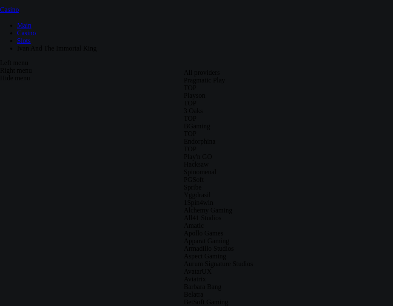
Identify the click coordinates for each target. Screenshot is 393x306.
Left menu (14, 62)
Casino (9, 9)
